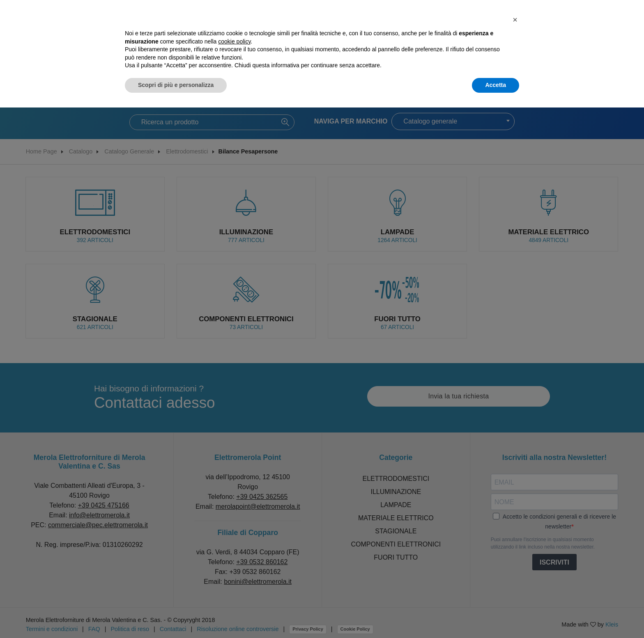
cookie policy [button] (234, 41)
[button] (515, 19)
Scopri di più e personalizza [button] (176, 85)
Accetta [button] (495, 85)
